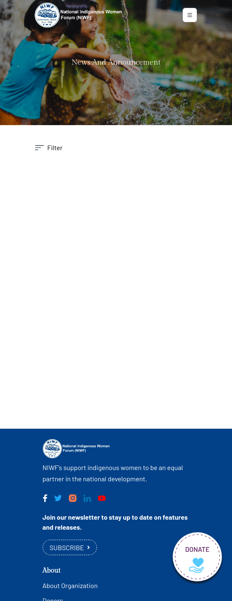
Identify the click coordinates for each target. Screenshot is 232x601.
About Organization (70, 585)
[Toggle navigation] (190, 15)
